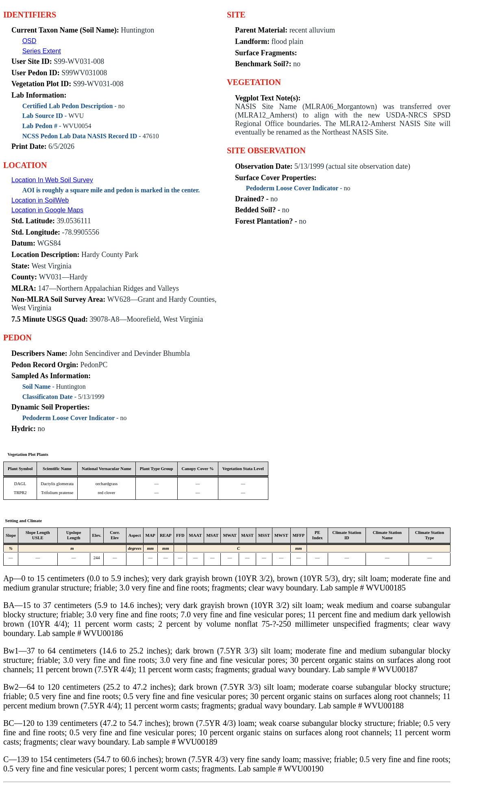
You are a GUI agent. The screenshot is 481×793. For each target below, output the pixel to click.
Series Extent (41, 51)
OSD (29, 40)
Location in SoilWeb (40, 200)
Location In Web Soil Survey (52, 179)
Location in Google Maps (47, 210)
